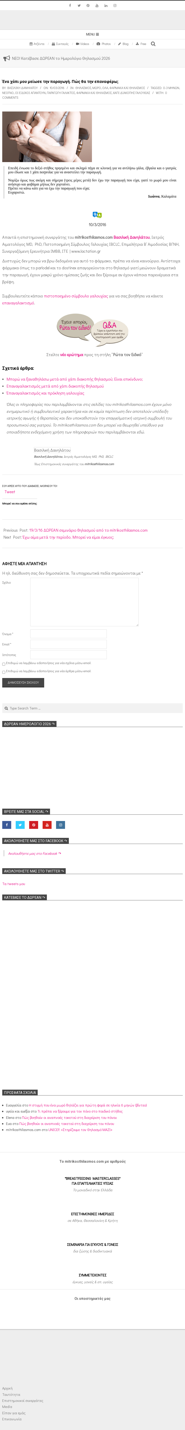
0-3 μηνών (171, 88)
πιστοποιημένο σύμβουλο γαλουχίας (76, 296)
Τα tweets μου (13, 883)
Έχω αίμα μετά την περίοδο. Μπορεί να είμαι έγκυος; (68, 537)
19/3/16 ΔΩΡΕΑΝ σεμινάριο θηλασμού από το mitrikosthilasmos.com (88, 530)
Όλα (105, 88)
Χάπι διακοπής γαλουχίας (131, 93)
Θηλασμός (83, 88)
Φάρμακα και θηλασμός (127, 88)
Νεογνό (8, 93)
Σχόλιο (6, 582)
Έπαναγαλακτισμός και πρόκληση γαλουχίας (45, 393)
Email (6, 644)
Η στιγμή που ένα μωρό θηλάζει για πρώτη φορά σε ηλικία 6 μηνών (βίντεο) (88, 1105)
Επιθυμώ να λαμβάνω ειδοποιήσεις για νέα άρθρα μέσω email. (48, 671)
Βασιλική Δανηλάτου (131, 237)
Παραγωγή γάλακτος (61, 93)
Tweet (9, 491)
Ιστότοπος (9, 655)
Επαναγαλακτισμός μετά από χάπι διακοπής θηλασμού (55, 386)
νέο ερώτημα (71, 354)
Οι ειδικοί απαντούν (30, 93)
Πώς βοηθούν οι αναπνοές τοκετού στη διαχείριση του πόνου (69, 1117)
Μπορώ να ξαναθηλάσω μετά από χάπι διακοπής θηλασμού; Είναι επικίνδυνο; (75, 379)
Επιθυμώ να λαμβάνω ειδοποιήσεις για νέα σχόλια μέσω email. (48, 663)
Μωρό (96, 88)
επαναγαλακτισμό (18, 303)
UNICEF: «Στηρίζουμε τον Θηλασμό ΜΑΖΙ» (80, 1129)
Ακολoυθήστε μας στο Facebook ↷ (35, 841)
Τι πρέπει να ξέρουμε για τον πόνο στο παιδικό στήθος (80, 1111)
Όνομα (7, 634)
